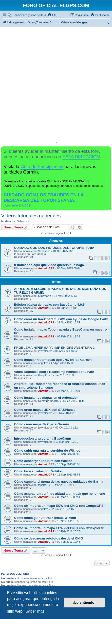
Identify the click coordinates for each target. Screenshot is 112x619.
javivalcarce (45, 350)
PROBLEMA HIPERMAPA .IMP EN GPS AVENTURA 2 (54, 347)
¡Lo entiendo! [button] (84, 602)
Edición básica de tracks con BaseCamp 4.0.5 (49, 304)
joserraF (43, 484)
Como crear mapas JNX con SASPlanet (44, 410)
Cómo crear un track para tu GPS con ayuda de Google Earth (61, 319)
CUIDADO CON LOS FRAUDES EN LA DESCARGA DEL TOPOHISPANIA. (44, 197)
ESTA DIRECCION (81, 156)
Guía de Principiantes (41, 166)
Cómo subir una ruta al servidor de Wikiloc (47, 450)
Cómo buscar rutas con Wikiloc (38, 471)
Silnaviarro (44, 295)
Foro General (39, 254)
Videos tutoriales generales (31, 215)
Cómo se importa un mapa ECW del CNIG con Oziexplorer (59, 528)
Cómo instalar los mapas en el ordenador (46, 397)
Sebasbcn (23, 221)
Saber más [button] (34, 611)
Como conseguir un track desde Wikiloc (45, 518)
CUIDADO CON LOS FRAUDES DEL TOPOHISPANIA (54, 248)
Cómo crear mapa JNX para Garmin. (42, 424)
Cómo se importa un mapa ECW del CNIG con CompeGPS (59, 506)
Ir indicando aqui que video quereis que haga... (50, 265)
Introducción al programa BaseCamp (42, 438)
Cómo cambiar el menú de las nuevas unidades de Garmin (59, 481)
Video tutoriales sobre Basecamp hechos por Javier (54, 372)
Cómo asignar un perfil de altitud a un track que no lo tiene (59, 493)
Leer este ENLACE (18, 205)
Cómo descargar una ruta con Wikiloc (43, 461)
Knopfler (43, 375)
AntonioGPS (46, 268)
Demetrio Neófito (48, 400)
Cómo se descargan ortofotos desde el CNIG (48, 538)
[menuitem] (27, 15)
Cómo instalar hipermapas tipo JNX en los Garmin (53, 360)
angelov (43, 363)
